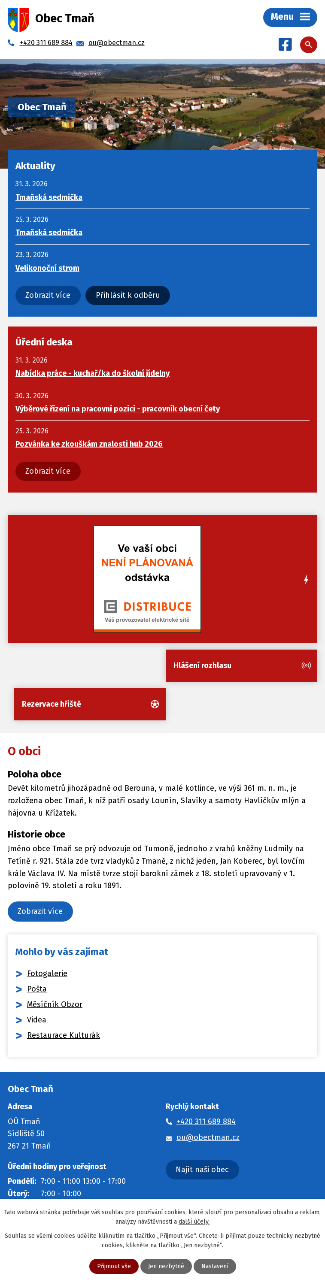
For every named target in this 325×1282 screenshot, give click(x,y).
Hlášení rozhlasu (202, 665)
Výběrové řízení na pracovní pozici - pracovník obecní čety (117, 409)
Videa (36, 1020)
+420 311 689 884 (206, 1121)
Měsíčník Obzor (54, 1004)
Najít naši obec (202, 1169)
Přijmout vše (114, 1266)
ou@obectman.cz (208, 1137)
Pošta (37, 989)
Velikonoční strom (47, 268)
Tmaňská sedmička (48, 197)
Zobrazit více (47, 295)
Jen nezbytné (166, 1266)
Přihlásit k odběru (128, 295)
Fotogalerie (47, 973)
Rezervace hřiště (51, 704)
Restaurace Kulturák (63, 1035)
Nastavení (214, 1266)
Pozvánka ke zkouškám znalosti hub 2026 (89, 444)
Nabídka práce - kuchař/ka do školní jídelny (92, 373)
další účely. (194, 1221)
